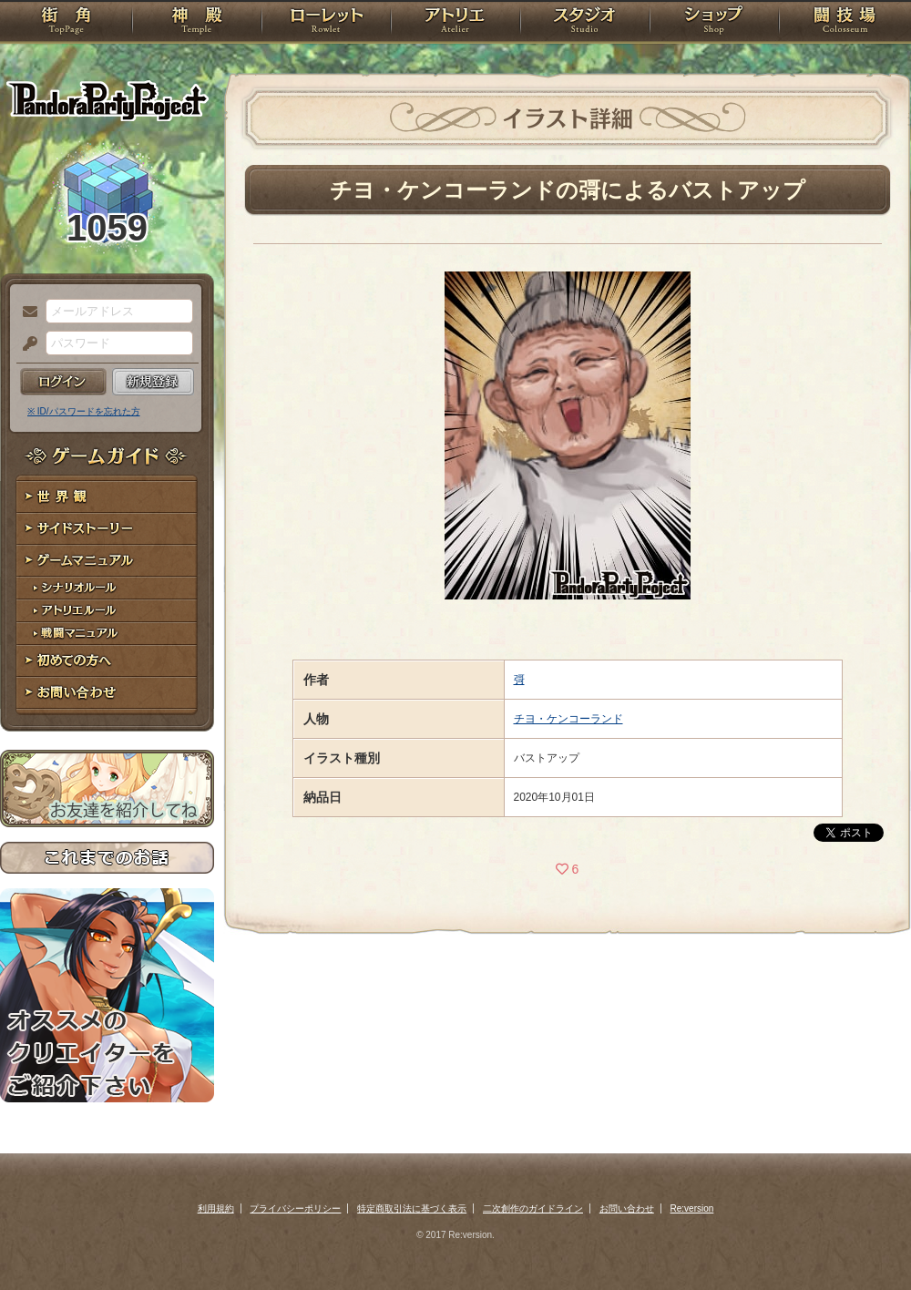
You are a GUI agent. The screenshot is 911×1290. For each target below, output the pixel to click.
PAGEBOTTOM (865, 1240)
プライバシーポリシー (295, 1208)
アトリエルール (107, 610)
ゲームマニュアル (107, 561)
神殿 (196, 23)
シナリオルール (107, 588)
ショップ (714, 23)
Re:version (692, 1208)
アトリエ (455, 23)
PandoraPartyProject (107, 100)
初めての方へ (107, 661)
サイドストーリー (107, 529)
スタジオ (585, 23)
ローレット (326, 23)
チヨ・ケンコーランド (568, 718)
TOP (66, 23)
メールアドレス (25, 312)
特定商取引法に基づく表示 (411, 1208)
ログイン (63, 381)
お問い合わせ (107, 693)
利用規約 (216, 1208)
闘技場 (845, 23)
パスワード (25, 344)
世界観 (107, 497)
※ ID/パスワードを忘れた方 (83, 411)
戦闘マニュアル (107, 633)
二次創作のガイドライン (533, 1208)
